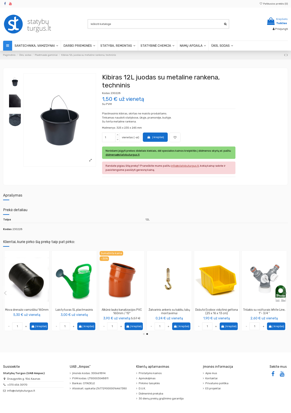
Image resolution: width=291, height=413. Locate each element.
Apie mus (211, 373)
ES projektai (213, 388)
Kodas (106, 93)
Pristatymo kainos (150, 373)
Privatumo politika (216, 383)
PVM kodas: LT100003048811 (90, 378)
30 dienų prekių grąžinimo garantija (161, 398)
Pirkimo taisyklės (149, 383)
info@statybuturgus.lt (21, 390)
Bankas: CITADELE (83, 383)
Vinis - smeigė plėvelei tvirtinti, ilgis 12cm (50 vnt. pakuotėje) (26, 311)
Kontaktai (211, 378)
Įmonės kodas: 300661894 (89, 373)
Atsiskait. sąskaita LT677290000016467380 (99, 388)
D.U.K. (142, 388)
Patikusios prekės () (274, 3)
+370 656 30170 (17, 384)
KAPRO (74, 314)
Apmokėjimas (147, 378)
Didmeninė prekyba (151, 393)
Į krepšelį (155, 137)
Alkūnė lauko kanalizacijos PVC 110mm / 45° (122, 311)
